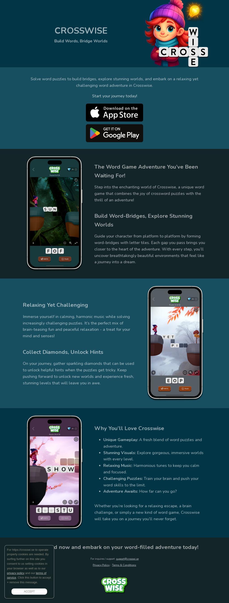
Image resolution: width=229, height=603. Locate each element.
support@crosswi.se (127, 559)
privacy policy (15, 573)
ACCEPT (29, 591)
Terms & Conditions (124, 565)
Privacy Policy (101, 565)
